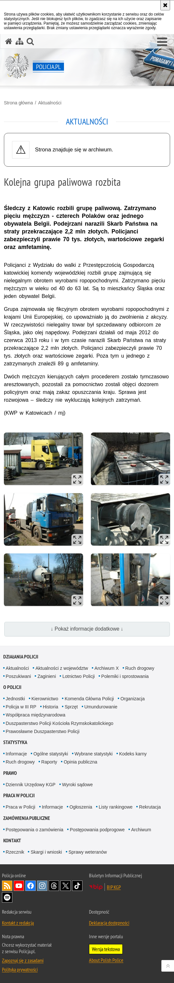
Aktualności (49, 102)
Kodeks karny (133, 753)
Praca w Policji (19, 795)
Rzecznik (15, 852)
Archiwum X (106, 668)
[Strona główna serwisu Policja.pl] (8, 41)
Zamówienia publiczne (26, 818)
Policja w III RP (21, 706)
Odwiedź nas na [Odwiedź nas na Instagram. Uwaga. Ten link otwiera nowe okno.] (42, 886)
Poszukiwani (18, 676)
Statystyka (15, 742)
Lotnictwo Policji (78, 676)
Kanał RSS (7, 886)
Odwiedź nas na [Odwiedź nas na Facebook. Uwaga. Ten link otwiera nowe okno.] (30, 886)
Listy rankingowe (115, 807)
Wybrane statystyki (94, 753)
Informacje (16, 753)
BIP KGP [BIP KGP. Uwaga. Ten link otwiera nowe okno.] (114, 887)
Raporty (49, 761)
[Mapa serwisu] (19, 41)
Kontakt (12, 840)
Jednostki (15, 698)
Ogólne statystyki (50, 753)
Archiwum (141, 829)
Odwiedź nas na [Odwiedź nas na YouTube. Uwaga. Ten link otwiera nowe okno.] (19, 886)
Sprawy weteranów (87, 852)
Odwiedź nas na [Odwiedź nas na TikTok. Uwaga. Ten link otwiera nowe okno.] (77, 886)
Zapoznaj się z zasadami (23, 960)
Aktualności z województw (61, 668)
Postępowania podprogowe (97, 829)
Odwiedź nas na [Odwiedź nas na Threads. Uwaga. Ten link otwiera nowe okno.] (54, 886)
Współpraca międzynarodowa (36, 714)
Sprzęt (71, 706)
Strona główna (18, 102)
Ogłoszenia (80, 807)
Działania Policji (20, 656)
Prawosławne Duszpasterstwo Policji (43, 731)
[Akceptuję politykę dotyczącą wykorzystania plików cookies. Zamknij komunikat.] (165, 5)
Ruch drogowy (140, 668)
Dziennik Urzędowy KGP (31, 784)
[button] (162, 42)
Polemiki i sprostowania (125, 676)
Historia (50, 706)
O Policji (12, 687)
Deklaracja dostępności (109, 922)
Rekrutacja (150, 807)
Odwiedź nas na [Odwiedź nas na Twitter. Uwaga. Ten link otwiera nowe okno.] (65, 886)
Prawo (10, 773)
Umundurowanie (101, 706)
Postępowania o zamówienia (34, 829)
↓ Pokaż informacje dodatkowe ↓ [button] (87, 629)
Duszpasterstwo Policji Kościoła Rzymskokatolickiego (59, 723)
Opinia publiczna (80, 761)
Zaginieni (46, 676)
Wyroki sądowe (77, 784)
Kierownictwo (44, 698)
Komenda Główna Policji (89, 698)
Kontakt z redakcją (18, 922)
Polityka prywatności (20, 969)
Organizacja (132, 698)
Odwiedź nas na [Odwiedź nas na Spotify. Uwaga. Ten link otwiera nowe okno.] (7, 897)
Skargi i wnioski (46, 852)
